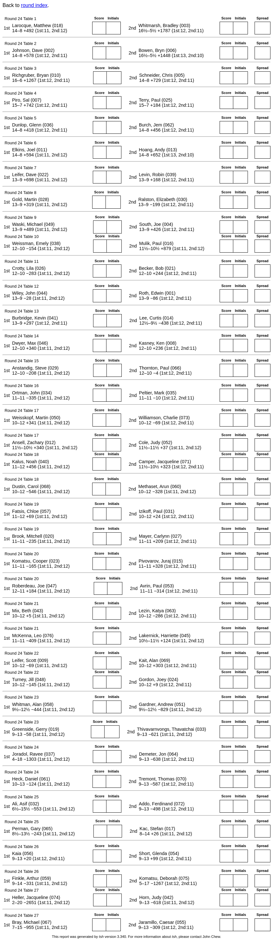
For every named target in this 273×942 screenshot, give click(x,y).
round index (34, 5)
